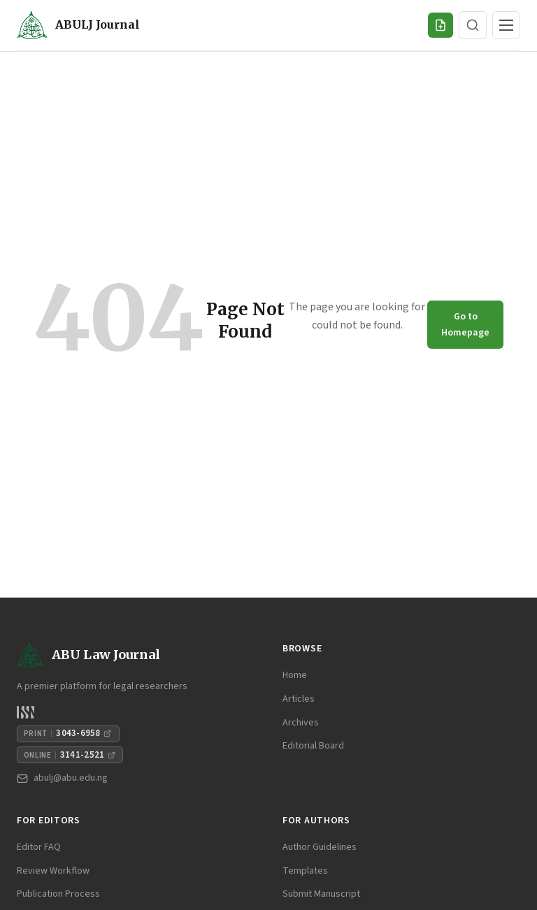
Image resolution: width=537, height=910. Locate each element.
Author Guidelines (319, 847)
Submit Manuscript (321, 894)
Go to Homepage (465, 324)
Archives (300, 723)
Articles (298, 699)
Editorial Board (313, 746)
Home (294, 675)
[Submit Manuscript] (440, 25)
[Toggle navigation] (506, 25)
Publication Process (58, 894)
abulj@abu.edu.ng (62, 778)
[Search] (473, 25)
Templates (305, 871)
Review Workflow (53, 871)
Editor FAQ (39, 847)
